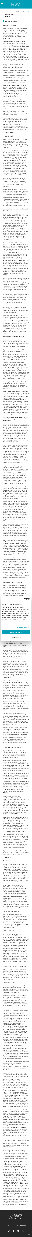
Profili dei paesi (20, 11)
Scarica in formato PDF (10, 21)
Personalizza (16, 637)
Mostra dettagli (22, 627)
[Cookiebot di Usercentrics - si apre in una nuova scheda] (23, 599)
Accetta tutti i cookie (16, 632)
